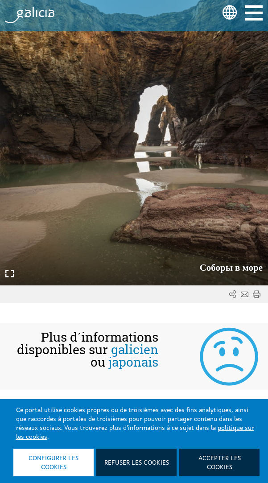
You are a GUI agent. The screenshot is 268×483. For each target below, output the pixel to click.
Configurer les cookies (53, 463)
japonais (133, 362)
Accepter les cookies (219, 463)
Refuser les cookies (136, 463)
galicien (134, 349)
